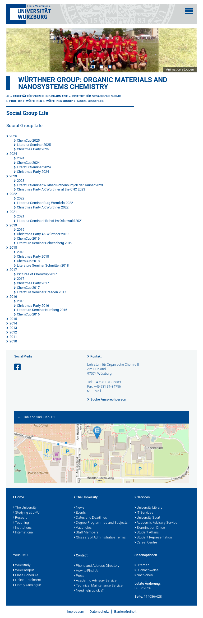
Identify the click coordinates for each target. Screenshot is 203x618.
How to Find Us (86, 571)
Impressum (75, 612)
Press (79, 576)
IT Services (144, 512)
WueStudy (21, 565)
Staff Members (86, 532)
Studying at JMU (26, 512)
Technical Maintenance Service (98, 585)
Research (21, 517)
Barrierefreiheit (125, 612)
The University (24, 507)
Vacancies (83, 528)
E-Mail (96, 391)
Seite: (139, 596)
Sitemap (142, 565)
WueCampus (24, 570)
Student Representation (153, 537)
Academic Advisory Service (156, 523)
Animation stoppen (180, 69)
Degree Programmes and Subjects (101, 523)
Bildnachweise (147, 570)
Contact (80, 555)
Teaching (21, 523)
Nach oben (144, 575)
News (79, 507)
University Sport (147, 517)
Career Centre (146, 542)
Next (187, 50)
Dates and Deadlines (90, 517)
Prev (15, 50)
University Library (148, 507)
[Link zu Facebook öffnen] (18, 367)
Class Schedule (25, 575)
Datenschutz (99, 612)
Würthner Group (59, 101)
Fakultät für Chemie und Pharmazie (40, 96)
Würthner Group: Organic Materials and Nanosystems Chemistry (92, 83)
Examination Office (150, 528)
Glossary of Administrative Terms (100, 537)
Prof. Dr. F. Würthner (25, 101)
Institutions (22, 528)
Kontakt (96, 356)
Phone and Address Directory (96, 566)
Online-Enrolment (27, 580)
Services (142, 497)
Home (18, 497)
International (23, 532)
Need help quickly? (89, 590)
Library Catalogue (27, 585)
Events (80, 512)
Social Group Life (90, 101)
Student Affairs (147, 532)
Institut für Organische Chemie (96, 96)
